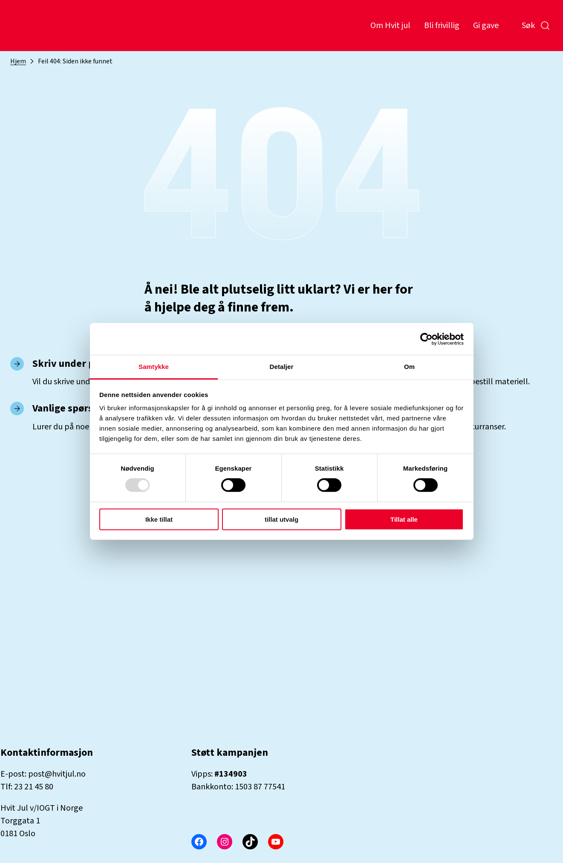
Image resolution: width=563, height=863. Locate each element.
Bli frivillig (441, 25)
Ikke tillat (159, 519)
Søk (536, 25)
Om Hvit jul (390, 25)
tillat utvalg (281, 519)
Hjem (18, 61)
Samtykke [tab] (154, 366)
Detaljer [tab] (282, 366)
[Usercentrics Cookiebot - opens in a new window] (426, 338)
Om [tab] (409, 366)
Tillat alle (404, 519)
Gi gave (486, 25)
